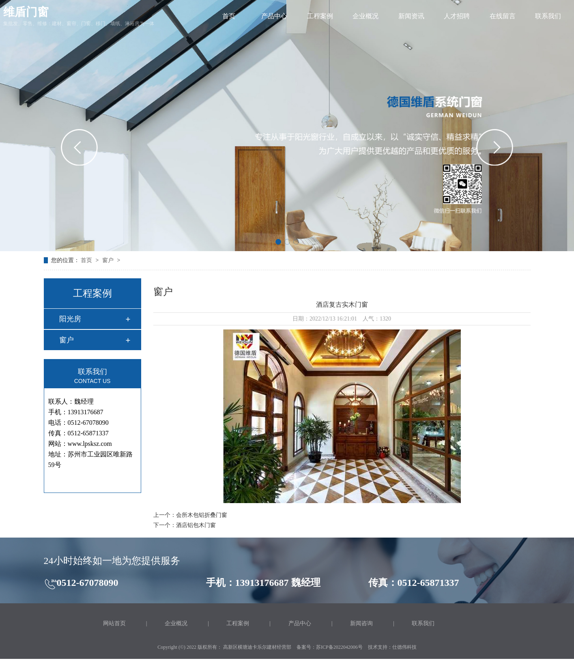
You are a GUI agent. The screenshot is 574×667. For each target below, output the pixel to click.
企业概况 (365, 16)
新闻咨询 (361, 623)
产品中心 (274, 16)
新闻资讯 (411, 16)
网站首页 (114, 623)
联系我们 (548, 16)
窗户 (108, 260)
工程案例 (320, 16)
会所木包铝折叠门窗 (201, 515)
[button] (278, 242)
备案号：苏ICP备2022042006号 (330, 647)
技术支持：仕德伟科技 (392, 647)
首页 (228, 16)
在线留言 (503, 16)
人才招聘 (457, 16)
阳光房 (70, 319)
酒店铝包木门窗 (196, 525)
